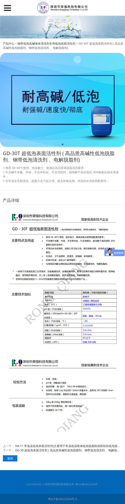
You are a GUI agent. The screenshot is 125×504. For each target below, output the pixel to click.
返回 (10, 458)
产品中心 (8, 43)
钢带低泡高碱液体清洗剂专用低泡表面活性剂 (46, 43)
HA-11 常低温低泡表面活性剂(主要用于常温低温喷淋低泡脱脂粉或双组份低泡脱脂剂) (69, 446)
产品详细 (11, 200)
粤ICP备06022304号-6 (62, 499)
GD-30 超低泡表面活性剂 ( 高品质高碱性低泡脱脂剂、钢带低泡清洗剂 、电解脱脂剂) (69, 450)
